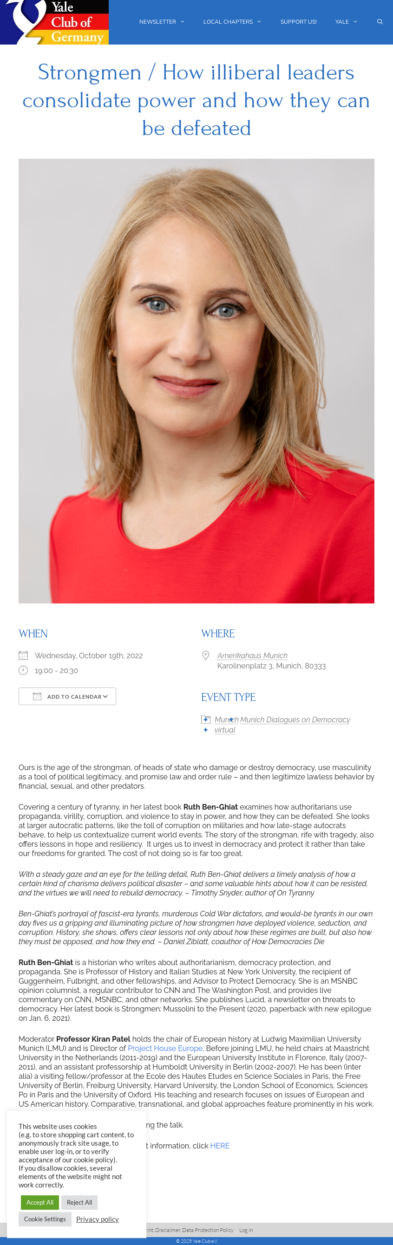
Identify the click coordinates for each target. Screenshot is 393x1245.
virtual (225, 730)
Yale (351, 22)
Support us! (299, 22)
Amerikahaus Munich (252, 655)
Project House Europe (165, 1048)
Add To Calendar (67, 696)
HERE (220, 1145)
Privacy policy (97, 1219)
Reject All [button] (79, 1202)
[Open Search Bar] (380, 22)
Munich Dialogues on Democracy (295, 719)
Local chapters (237, 22)
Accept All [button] (39, 1202)
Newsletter (167, 22)
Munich (227, 719)
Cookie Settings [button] (45, 1219)
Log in (246, 1229)
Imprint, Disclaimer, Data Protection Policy (185, 1229)
